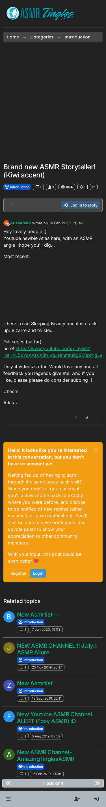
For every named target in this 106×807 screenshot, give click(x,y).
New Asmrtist (34, 683)
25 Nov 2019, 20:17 (47, 667)
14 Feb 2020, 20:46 (66, 223)
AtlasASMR (20, 223)
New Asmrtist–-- (38, 614)
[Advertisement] (53, 102)
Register (18, 573)
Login (38, 573)
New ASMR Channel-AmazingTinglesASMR (45, 755)
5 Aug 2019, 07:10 (46, 736)
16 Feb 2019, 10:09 (46, 774)
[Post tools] (98, 417)
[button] (8, 799)
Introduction (17, 187)
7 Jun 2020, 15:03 (46, 629)
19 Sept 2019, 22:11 (46, 698)
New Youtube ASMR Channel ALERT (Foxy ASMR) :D (54, 717)
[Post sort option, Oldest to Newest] (11, 205)
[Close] (96, 450)
